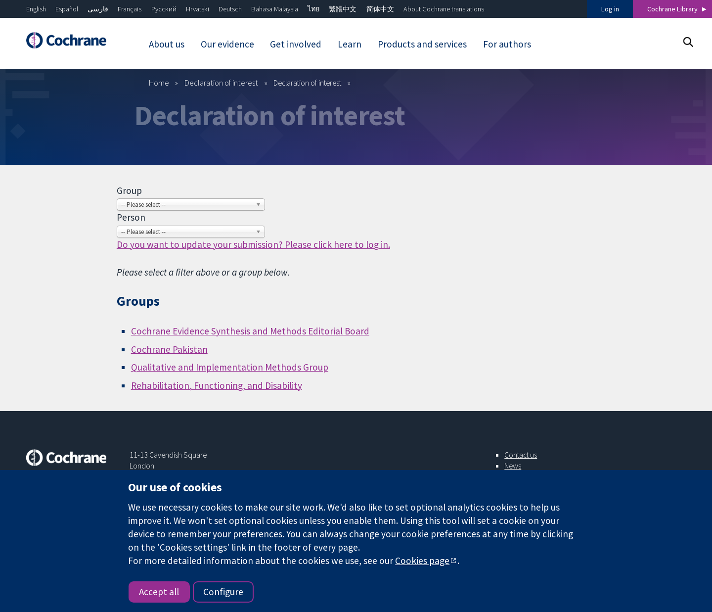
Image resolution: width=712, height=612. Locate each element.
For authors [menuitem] (507, 44)
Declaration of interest (221, 83)
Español (66, 8)
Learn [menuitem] (349, 44)
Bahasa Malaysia (274, 8)
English (36, 8)
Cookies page (422, 560)
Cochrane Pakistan (169, 349)
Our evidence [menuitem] (227, 44)
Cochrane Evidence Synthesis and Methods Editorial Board (250, 331)
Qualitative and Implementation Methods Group (229, 367)
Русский (164, 8)
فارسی (98, 8)
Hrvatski (197, 8)
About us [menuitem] (166, 44)
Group (129, 190)
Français (129, 8)
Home (159, 83)
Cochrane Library (672, 8)
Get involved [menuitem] (295, 44)
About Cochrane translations (443, 8)
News (512, 466)
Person (131, 217)
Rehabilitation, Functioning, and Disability (216, 385)
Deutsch (230, 8)
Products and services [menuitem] (422, 44)
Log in (610, 8)
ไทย (313, 8)
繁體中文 (342, 8)
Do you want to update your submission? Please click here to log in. (253, 244)
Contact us (520, 455)
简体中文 (380, 8)
